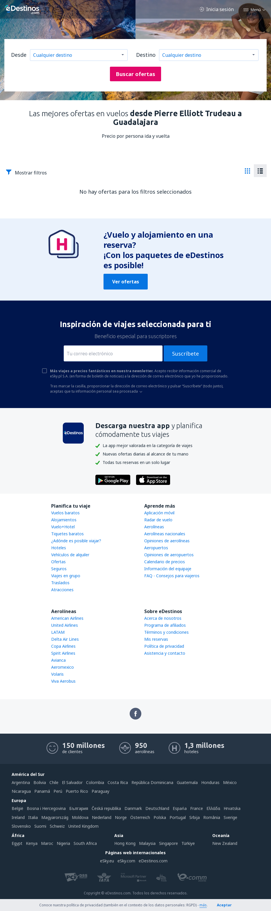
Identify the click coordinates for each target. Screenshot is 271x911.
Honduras (210, 782)
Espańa (180, 808)
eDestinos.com (153, 861)
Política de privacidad (164, 646)
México (230, 782)
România (211, 817)
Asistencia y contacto (164, 653)
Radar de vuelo (158, 519)
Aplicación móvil (159, 512)
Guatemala (187, 782)
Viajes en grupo (65, 575)
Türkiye (188, 843)
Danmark (133, 808)
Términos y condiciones (166, 632)
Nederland (101, 817)
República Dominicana (152, 782)
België (17, 808)
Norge (121, 817)
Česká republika (106, 808)
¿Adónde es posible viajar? (76, 540)
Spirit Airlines (63, 653)
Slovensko (21, 826)
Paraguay (100, 791)
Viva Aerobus (63, 681)
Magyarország (54, 817)
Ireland (18, 817)
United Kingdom (83, 826)
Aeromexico (62, 667)
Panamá (42, 791)
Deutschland (157, 808)
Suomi (40, 826)
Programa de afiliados (165, 625)
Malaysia (147, 843)
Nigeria (63, 843)
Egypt (17, 843)
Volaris (57, 674)
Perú (58, 791)
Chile (53, 782)
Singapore (168, 843)
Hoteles (58, 547)
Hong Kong (125, 843)
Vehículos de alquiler (70, 554)
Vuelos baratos (65, 512)
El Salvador (72, 782)
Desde (18, 54)
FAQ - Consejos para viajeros (171, 575)
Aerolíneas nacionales (164, 533)
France (196, 808)
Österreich (140, 817)
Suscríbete (185, 353)
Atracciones (62, 589)
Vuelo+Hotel (63, 526)
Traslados (60, 582)
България (78, 808)
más (203, 905)
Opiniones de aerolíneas (167, 540)
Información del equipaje (167, 568)
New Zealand (224, 843)
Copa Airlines (63, 646)
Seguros (59, 568)
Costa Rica (118, 782)
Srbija (194, 817)
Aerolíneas (154, 526)
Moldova (80, 817)
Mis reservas (156, 639)
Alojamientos (63, 519)
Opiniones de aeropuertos (169, 554)
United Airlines (64, 625)
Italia (33, 817)
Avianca (58, 660)
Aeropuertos (156, 547)
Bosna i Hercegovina (46, 808)
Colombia (95, 782)
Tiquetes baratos (67, 533)
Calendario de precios (164, 561)
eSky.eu (107, 861)
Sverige (230, 817)
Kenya (32, 843)
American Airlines (67, 618)
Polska (160, 817)
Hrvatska (232, 808)
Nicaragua (21, 791)
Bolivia (39, 782)
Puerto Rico (77, 791)
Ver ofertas (125, 281)
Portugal (178, 817)
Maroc (47, 843)
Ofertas (58, 561)
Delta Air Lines (65, 639)
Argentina (21, 782)
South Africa (85, 843)
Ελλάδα (213, 808)
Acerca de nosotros (162, 618)
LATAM (58, 632)
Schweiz (57, 826)
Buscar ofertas (135, 73)
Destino (146, 54)
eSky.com (126, 861)
